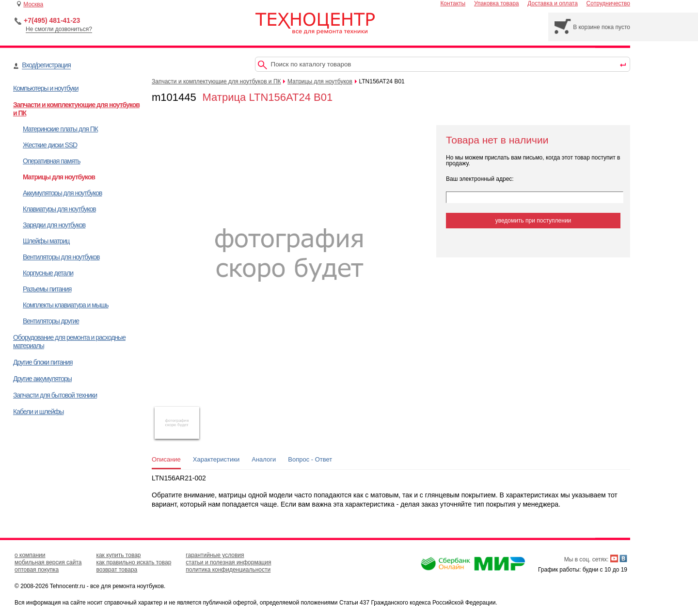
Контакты (452, 3)
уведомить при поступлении (533, 220)
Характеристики (216, 459)
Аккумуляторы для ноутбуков (62, 193)
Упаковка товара (496, 3)
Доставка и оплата (552, 3)
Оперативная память (51, 161)
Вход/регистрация (46, 65)
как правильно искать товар (133, 562)
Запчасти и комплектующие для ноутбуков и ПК (216, 81)
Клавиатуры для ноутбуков (59, 209)
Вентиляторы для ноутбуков (61, 257)
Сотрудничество (608, 3)
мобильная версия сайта (48, 562)
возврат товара (116, 570)
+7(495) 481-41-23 (52, 20)
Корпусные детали (48, 273)
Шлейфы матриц (46, 241)
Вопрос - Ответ (310, 459)
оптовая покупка (37, 570)
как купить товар (118, 555)
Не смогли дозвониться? (59, 29)
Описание (166, 459)
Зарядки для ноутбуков (54, 225)
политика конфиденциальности (228, 570)
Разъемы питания (47, 289)
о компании (30, 555)
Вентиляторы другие (51, 321)
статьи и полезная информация (228, 562)
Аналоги (264, 459)
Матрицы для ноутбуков (59, 177)
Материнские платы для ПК (60, 129)
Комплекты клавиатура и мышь (66, 305)
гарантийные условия (215, 555)
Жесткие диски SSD (50, 145)
